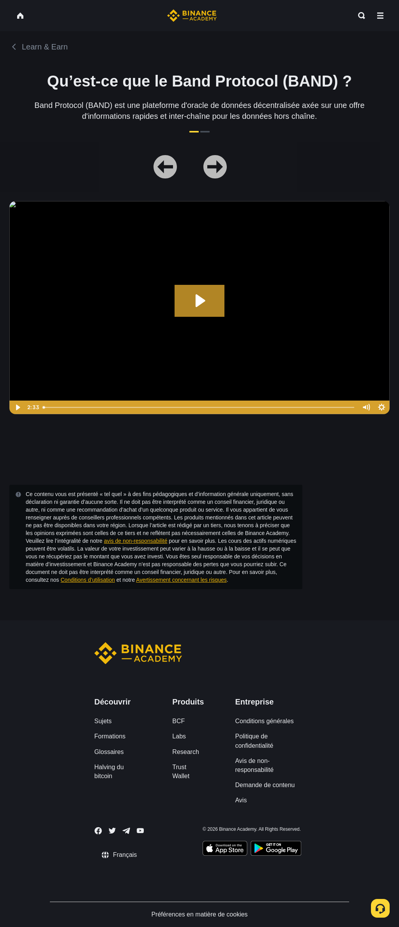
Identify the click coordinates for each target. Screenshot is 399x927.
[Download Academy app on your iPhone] (225, 849)
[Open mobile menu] (380, 16)
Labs (179, 736)
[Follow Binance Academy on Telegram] (126, 830)
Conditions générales (264, 721)
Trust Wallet (180, 771)
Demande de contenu (265, 785)
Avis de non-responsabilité (254, 765)
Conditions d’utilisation (88, 580)
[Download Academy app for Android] (276, 849)
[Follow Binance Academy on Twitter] (112, 831)
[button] (380, 15)
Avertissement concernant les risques (181, 580)
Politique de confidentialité (254, 741)
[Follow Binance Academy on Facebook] (98, 831)
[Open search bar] (359, 16)
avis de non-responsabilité (136, 541)
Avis (241, 800)
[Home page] (192, 15)
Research (185, 752)
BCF (178, 721)
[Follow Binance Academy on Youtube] (140, 830)
